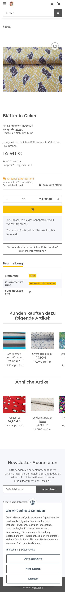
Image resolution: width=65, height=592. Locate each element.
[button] (52, 3)
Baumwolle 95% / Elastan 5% (42, 283)
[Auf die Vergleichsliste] (55, 46)
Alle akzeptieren (33, 558)
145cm (32, 276)
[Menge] (23, 199)
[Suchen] (28, 13)
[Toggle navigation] (4, 2)
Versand (27, 165)
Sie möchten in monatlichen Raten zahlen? (32, 248)
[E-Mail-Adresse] (19, 489)
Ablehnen (33, 579)
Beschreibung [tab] (13, 263)
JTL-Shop (38, 587)
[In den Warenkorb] (5, 38)
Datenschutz (28, 549)
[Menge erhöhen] (58, 199)
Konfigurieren (33, 568)
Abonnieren (49, 489)
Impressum (12, 549)
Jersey (19, 129)
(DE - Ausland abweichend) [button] (17, 183)
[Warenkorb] (58, 3)
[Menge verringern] (7, 199)
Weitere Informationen (32, 250)
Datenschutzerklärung (17, 473)
